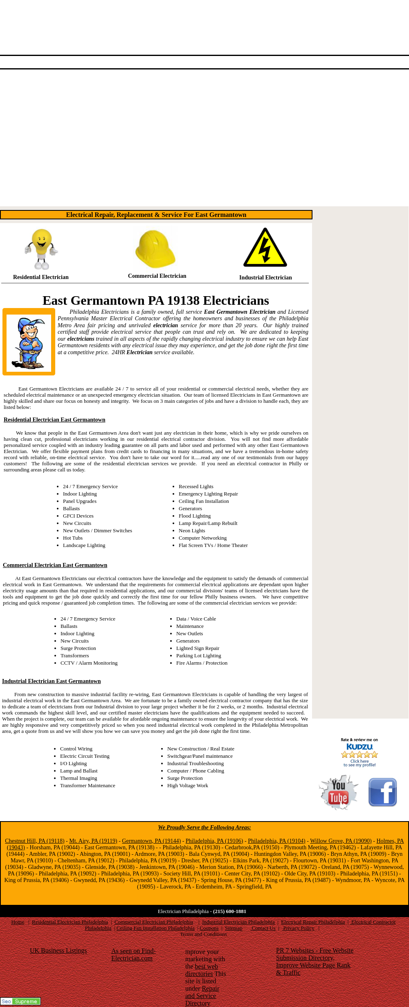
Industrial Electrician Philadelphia (238, 922)
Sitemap (234, 928)
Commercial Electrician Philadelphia (154, 922)
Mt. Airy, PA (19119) (93, 841)
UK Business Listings (58, 950)
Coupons (209, 928)
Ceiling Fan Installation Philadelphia (156, 928)
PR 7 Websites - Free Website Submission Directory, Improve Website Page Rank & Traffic (314, 961)
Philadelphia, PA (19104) (277, 841)
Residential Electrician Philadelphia (70, 922)
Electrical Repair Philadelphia (313, 922)
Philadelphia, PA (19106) (214, 841)
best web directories (201, 970)
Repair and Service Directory (202, 996)
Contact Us (262, 928)
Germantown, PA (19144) (151, 841)
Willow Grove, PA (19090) (341, 841)
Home (17, 922)
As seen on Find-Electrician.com (133, 954)
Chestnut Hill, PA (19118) (34, 841)
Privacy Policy (298, 928)
